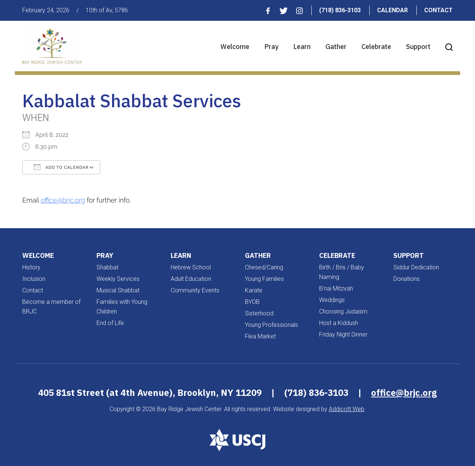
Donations (406, 278)
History (31, 267)
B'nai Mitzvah (336, 288)
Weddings (332, 299)
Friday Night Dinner (343, 334)
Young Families (264, 278)
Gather (336, 46)
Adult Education (191, 278)
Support (418, 46)
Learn (302, 46)
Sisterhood (259, 313)
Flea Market (260, 336)
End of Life (110, 322)
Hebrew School (191, 267)
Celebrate (376, 46)
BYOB (252, 301)
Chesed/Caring (264, 267)
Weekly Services (118, 278)
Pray (271, 46)
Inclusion (33, 278)
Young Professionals (271, 324)
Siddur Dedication (416, 267)
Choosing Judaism (343, 311)
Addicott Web (346, 409)
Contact (438, 10)
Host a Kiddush (338, 322)
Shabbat (107, 267)
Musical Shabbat (118, 290)
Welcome (234, 46)
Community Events (195, 290)
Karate (253, 290)
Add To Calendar (61, 167)
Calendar (392, 10)
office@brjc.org (63, 200)
